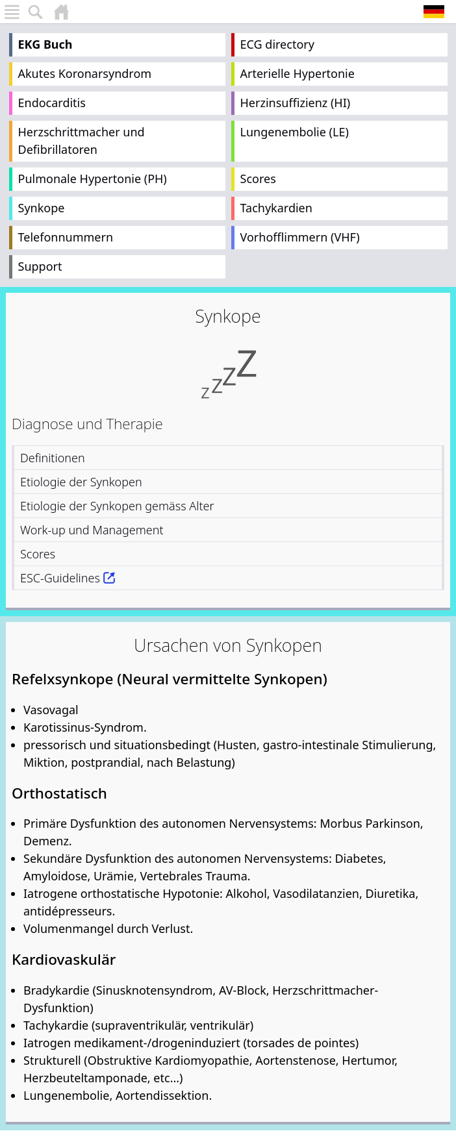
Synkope (41, 208)
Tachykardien (276, 208)
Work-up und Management (92, 530)
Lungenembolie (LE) (294, 132)
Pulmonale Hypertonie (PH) (92, 178)
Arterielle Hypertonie (297, 73)
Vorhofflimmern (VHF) (300, 237)
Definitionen (52, 457)
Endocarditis (52, 102)
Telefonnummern (66, 237)
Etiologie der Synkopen (81, 482)
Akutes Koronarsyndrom (85, 73)
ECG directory (277, 44)
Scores (258, 178)
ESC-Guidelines (60, 578)
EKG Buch (45, 44)
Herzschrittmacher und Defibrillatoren (81, 140)
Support (40, 266)
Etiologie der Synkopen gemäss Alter (117, 506)
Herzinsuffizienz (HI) (295, 102)
